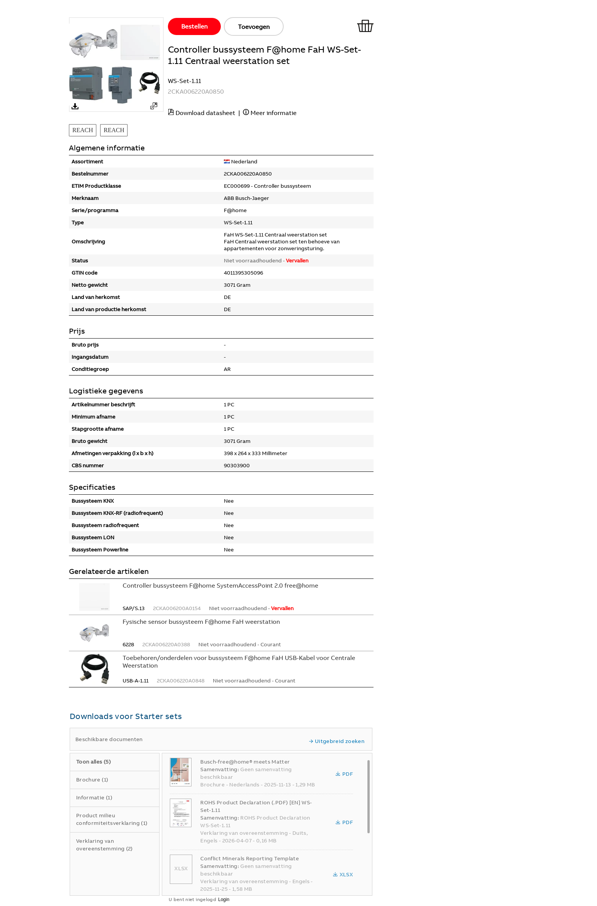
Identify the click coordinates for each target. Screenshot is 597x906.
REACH (82, 130)
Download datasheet (205, 113)
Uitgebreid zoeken (336, 741)
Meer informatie (274, 113)
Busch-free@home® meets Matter (245, 761)
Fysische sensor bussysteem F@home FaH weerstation (201, 621)
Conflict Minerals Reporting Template (249, 858)
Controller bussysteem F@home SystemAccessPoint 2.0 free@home (220, 585)
